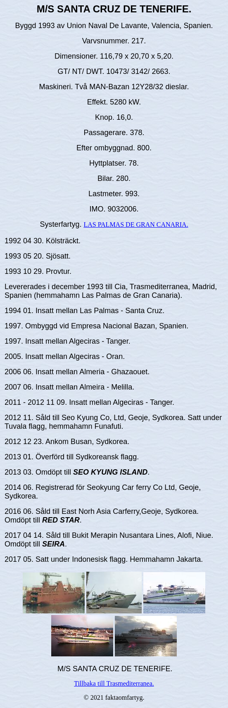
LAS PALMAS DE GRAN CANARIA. (135, 224)
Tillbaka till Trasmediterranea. (114, 683)
